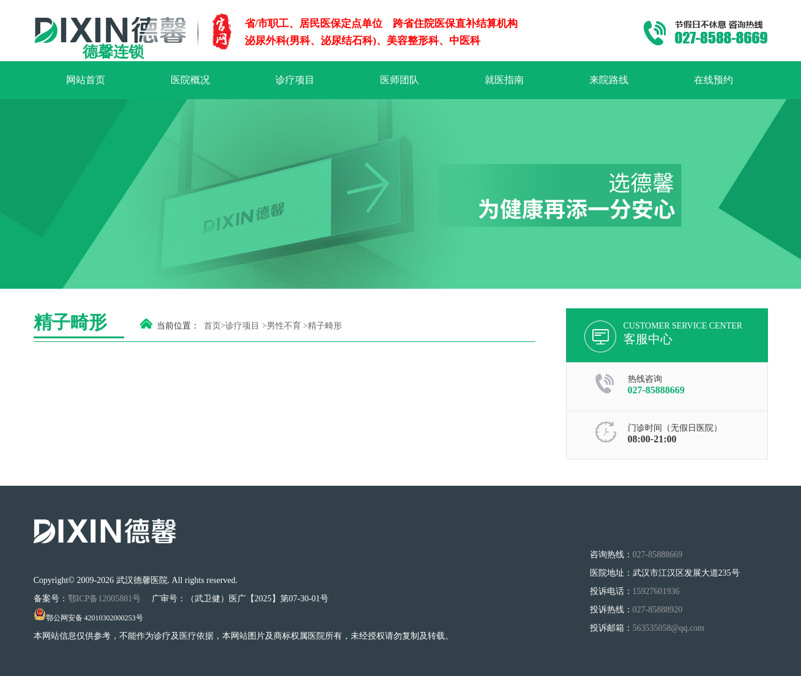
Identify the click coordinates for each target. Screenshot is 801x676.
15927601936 (656, 591)
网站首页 (85, 80)
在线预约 (713, 80)
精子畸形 (325, 325)
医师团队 (399, 80)
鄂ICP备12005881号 (105, 598)
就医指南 (504, 80)
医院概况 (190, 80)
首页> (215, 325)
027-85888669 (656, 390)
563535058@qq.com (669, 628)
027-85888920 (658, 609)
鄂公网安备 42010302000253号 (88, 618)
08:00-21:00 (652, 439)
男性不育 (284, 325)
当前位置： (178, 325)
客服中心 (648, 339)
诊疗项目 (295, 80)
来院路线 (608, 80)
